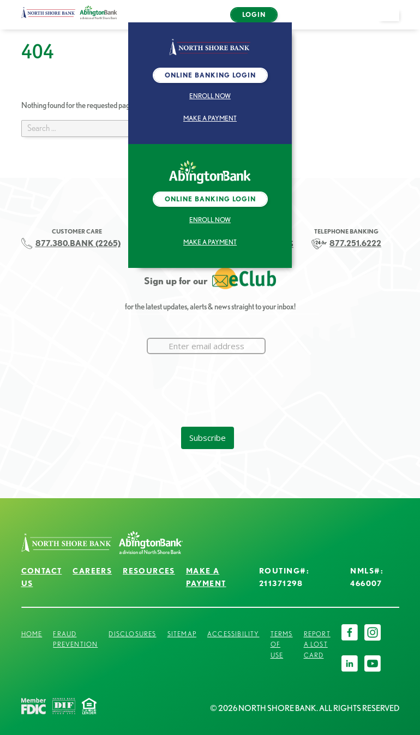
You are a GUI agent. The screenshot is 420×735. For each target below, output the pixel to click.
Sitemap (181, 634)
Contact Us (41, 577)
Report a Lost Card (317, 645)
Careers (92, 570)
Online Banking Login (210, 75)
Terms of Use (282, 645)
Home (32, 634)
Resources (149, 570)
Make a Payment (210, 118)
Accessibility (233, 634)
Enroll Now (210, 96)
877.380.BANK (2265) (78, 243)
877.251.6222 (355, 243)
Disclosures (132, 634)
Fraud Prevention (75, 639)
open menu (393, 20)
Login (254, 14)
